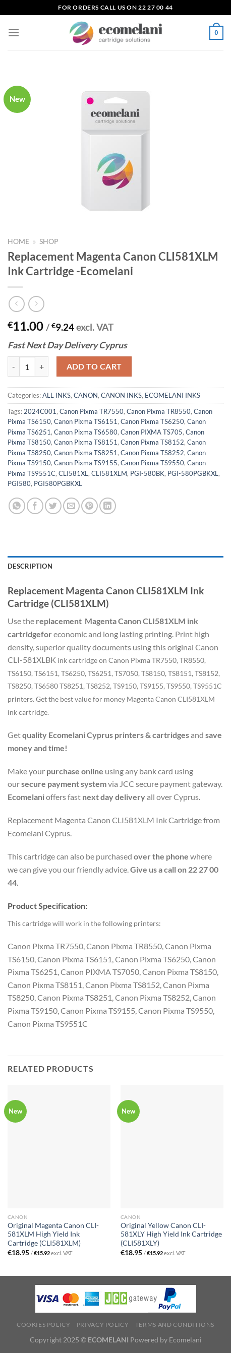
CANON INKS (121, 395)
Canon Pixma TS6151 (86, 421)
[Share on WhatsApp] (17, 506)
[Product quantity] (27, 366)
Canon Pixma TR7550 (92, 411)
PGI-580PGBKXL (192, 473)
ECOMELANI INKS (172, 395)
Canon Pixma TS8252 (152, 453)
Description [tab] (30, 566)
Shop (49, 241)
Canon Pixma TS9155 (86, 463)
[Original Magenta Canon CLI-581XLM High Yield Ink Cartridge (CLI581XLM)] (59, 1146)
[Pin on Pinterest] (89, 506)
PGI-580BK (147, 473)
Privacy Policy (103, 1324)
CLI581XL (73, 473)
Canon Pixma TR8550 (159, 411)
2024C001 (40, 411)
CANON (86, 395)
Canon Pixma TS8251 (86, 453)
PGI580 (19, 483)
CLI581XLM (109, 473)
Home (18, 241)
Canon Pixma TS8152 (152, 442)
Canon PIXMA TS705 (152, 432)
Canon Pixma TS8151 (86, 442)
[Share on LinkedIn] (107, 506)
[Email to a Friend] (71, 506)
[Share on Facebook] (35, 506)
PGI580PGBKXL (58, 483)
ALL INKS (56, 395)
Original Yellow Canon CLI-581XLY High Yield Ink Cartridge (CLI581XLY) (171, 1234)
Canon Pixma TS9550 (152, 463)
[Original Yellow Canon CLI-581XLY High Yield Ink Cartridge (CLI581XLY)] (172, 1146)
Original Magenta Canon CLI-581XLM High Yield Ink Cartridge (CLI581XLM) (53, 1234)
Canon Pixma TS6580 (86, 432)
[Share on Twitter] (53, 506)
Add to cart (94, 366)
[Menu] (14, 32)
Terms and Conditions (174, 1324)
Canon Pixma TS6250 (152, 421)
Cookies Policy (44, 1324)
